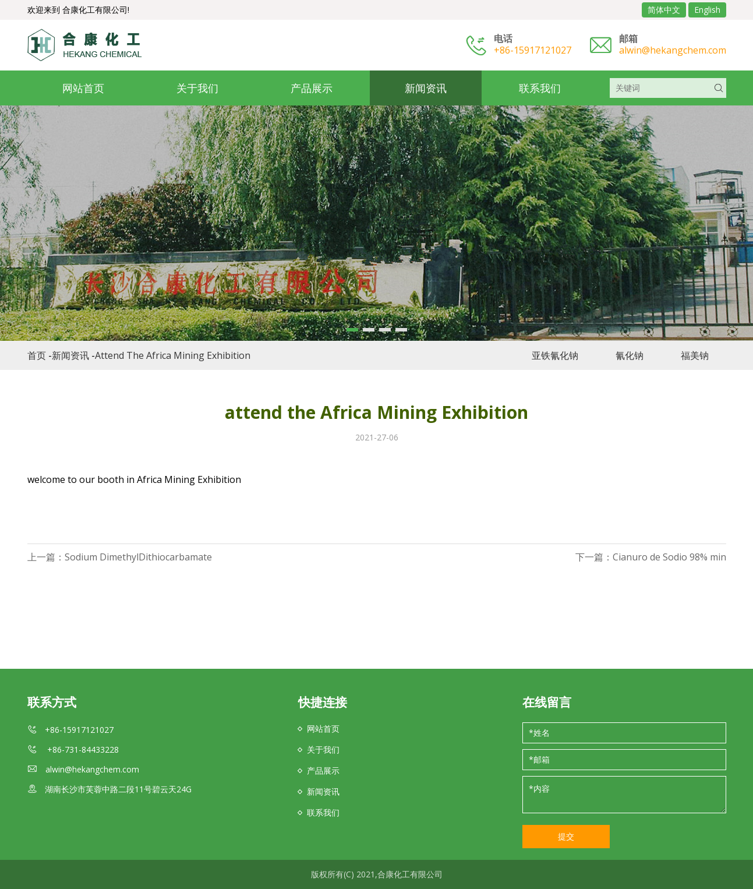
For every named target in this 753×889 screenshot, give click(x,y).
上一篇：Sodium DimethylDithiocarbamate (119, 557)
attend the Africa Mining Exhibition (172, 355)
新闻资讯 (426, 88)
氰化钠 (630, 355)
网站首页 (83, 88)
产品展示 (312, 88)
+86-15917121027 (532, 50)
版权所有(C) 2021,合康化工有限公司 (377, 874)
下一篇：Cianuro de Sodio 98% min (650, 557)
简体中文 (664, 9)
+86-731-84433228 (82, 749)
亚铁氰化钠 (555, 355)
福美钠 (695, 355)
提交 (566, 836)
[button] (352, 329)
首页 (36, 355)
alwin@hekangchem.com (672, 50)
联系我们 (540, 88)
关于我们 (197, 88)
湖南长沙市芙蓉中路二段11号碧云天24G (118, 789)
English (707, 9)
